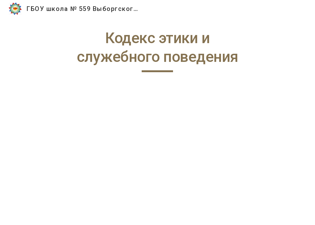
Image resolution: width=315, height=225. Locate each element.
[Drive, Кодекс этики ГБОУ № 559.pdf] (157, 152)
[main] (157, 50)
